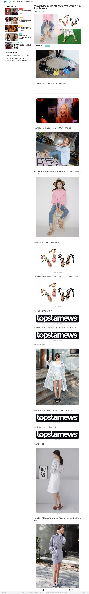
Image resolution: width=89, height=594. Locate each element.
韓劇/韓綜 (27, 1)
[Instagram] (87, 592)
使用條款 (23, 592)
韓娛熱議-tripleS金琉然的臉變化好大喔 (16, 58)
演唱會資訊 (44, 1)
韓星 (22, 1)
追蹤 (47, 45)
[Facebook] (84, 592)
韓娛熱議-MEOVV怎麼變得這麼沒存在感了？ (17, 60)
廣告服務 (41, 592)
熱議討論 (33, 1)
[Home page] (7, 2)
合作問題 (37, 592)
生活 (38, 1)
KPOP (18, 1)
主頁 (14, 1)
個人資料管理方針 (30, 592)
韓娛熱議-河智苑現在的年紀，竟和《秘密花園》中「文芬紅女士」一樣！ (19, 55)
